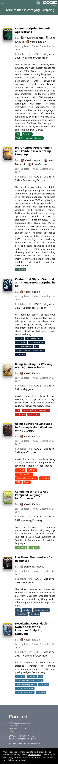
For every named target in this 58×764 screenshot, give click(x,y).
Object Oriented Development (30, 350)
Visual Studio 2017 (24, 692)
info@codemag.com (27, 738)
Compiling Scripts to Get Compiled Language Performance (31, 495)
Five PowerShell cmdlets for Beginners (33, 558)
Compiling (21, 547)
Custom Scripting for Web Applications (32, 30)
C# (17, 134)
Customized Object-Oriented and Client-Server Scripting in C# (35, 282)
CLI (17, 610)
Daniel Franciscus (34, 566)
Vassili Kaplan (38, 41)
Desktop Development (26, 478)
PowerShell (21, 614)
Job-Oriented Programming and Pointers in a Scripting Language (33, 151)
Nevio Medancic (34, 37)
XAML (26, 482)
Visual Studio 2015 (24, 688)
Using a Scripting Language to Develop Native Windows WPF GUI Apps (33, 427)
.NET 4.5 (31, 470)
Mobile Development (25, 684)
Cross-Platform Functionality (36, 410)
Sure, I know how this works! (36, 757)
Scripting (27, 134)
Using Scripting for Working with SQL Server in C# (33, 365)
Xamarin (41, 692)
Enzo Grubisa (39, 164)
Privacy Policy (34, 754)
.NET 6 (19, 338)
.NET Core (20, 342)
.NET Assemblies (33, 338)
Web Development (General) (29, 138)
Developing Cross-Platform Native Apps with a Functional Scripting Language (33, 628)
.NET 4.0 (20, 470)
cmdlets (27, 610)
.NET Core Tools (36, 342)
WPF (18, 482)
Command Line (41, 610)
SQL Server (34, 414)
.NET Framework (23, 346)
